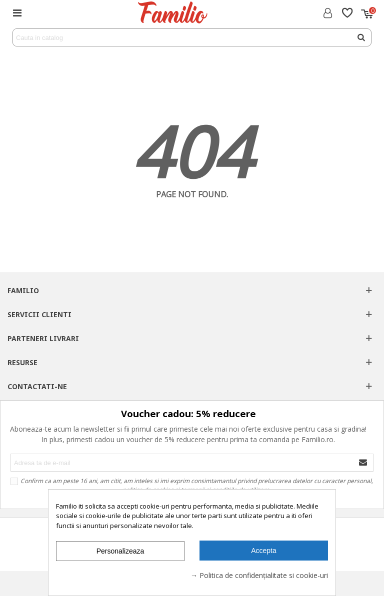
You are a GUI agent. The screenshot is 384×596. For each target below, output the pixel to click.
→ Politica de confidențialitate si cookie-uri (259, 575)
